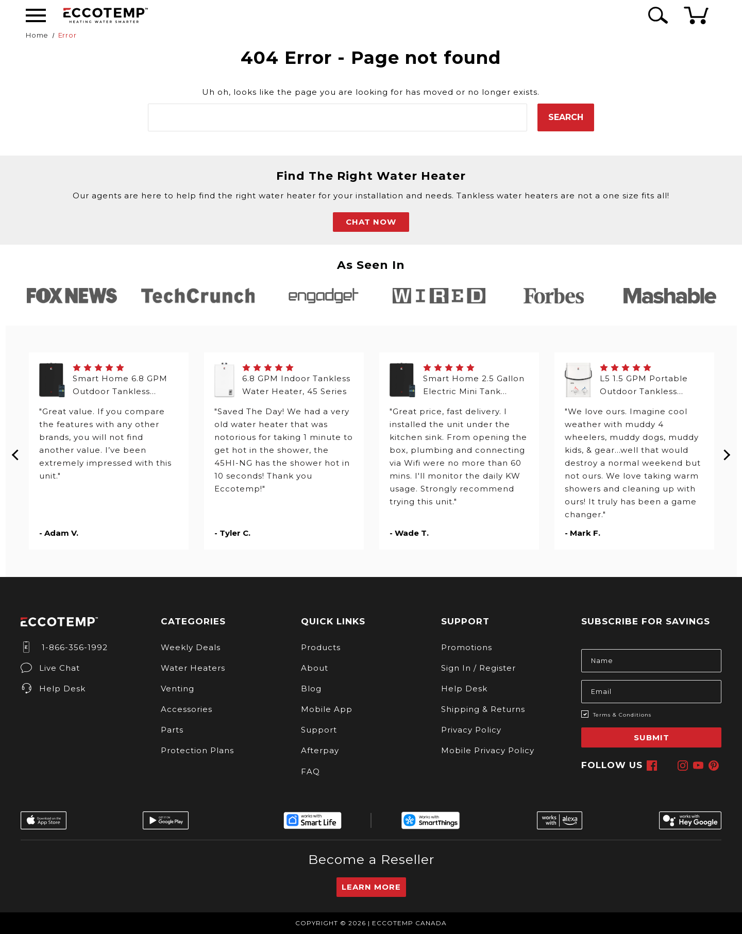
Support (319, 730)
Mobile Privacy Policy (487, 750)
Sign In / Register (478, 668)
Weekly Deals (191, 647)
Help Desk (53, 688)
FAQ (310, 771)
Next (726, 451)
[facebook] (652, 765)
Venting (177, 688)
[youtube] (698, 765)
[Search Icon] (656, 15)
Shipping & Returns (483, 709)
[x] (667, 765)
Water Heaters (193, 668)
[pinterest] (713, 765)
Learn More (371, 887)
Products (321, 647)
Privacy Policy (471, 730)
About (314, 668)
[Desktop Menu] (36, 15)
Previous (16, 451)
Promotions (466, 647)
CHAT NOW (371, 222)
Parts (172, 730)
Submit (651, 737)
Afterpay (320, 750)
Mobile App (326, 709)
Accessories (186, 709)
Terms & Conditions (622, 714)
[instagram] (682, 765)
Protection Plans (197, 750)
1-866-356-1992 (64, 647)
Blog (311, 688)
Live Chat (50, 668)
